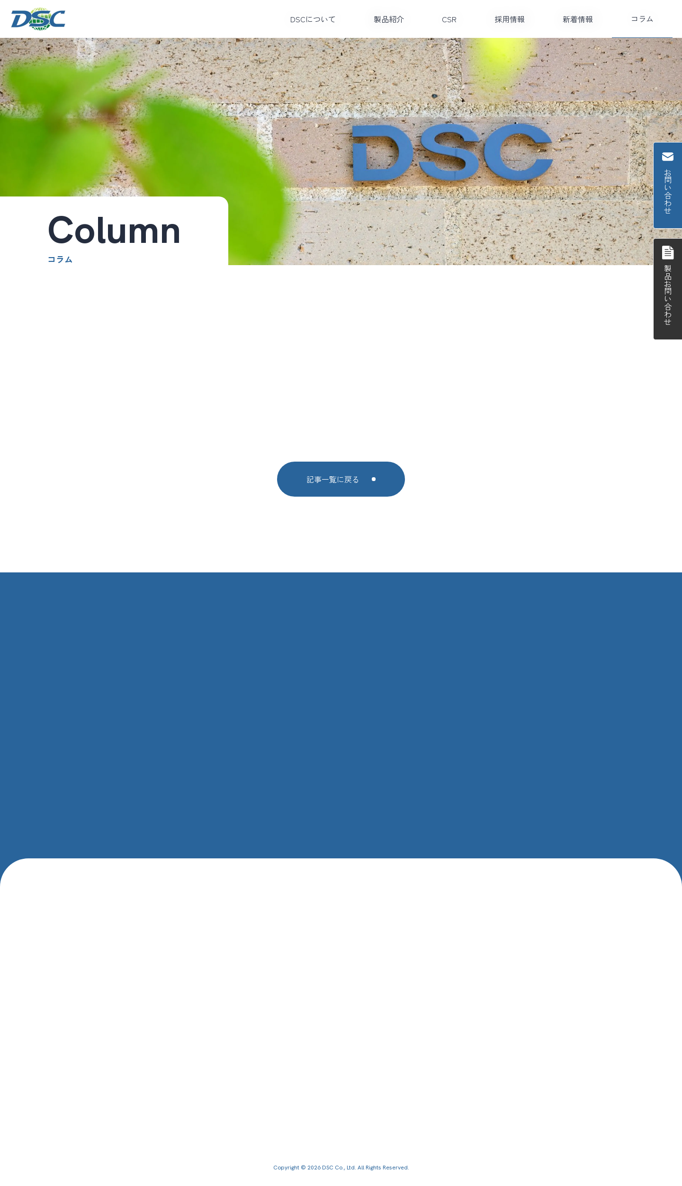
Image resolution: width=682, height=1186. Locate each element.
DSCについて (313, 19)
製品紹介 (389, 19)
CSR (449, 19)
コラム (642, 18)
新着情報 (578, 19)
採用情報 (509, 19)
